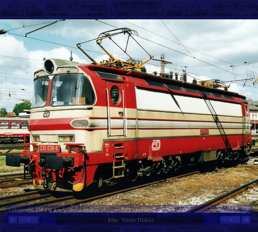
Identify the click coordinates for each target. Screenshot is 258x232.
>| (246, 220)
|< (13, 220)
